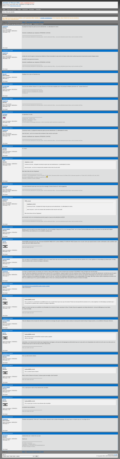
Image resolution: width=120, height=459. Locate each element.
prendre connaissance (46, 18)
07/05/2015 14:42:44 (8, 239)
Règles (19, 9)
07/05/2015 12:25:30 (8, 71)
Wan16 (5, 74)
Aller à (21, 455)
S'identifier (38, 9)
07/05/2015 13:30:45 (8, 184)
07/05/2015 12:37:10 (8, 112)
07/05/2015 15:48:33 (8, 365)
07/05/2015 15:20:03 (8, 283)
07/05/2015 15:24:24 (8, 295)
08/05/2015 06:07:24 (8, 433)
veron (4, 241)
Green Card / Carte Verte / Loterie (35, 22)
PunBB (115, 454)
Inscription (31, 9)
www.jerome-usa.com (15, 5)
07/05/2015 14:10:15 (8, 197)
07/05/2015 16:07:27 (8, 397)
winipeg (5, 114)
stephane (5, 26)
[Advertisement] (94, 5)
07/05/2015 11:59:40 (38, 24)
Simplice (5, 435)
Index (4, 9)
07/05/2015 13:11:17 (8, 158)
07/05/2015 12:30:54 (8, 84)
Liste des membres (11, 9)
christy (5, 148)
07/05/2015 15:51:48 (8, 385)
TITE (4, 160)
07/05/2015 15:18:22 (8, 269)
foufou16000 (6, 229)
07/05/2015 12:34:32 (8, 98)
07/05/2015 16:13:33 (8, 417)
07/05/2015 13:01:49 (8, 146)
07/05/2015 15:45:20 (8, 353)
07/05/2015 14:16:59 (8, 227)
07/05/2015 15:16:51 (8, 257)
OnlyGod (5, 271)
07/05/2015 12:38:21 (8, 128)
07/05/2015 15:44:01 (8, 330)
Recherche (25, 9)
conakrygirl (6, 86)
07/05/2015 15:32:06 (8, 318)
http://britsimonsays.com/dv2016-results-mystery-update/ (36, 286)
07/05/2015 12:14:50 (8, 50)
